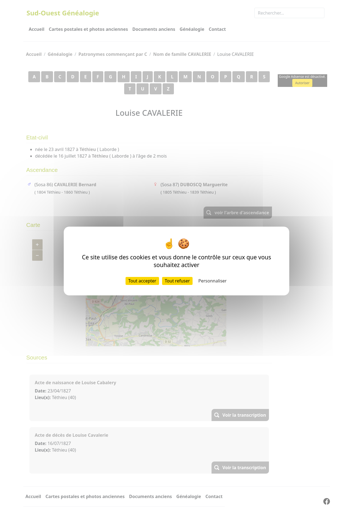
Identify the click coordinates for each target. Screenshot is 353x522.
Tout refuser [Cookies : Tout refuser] (177, 281)
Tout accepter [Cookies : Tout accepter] (142, 281)
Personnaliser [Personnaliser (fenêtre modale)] (212, 281)
